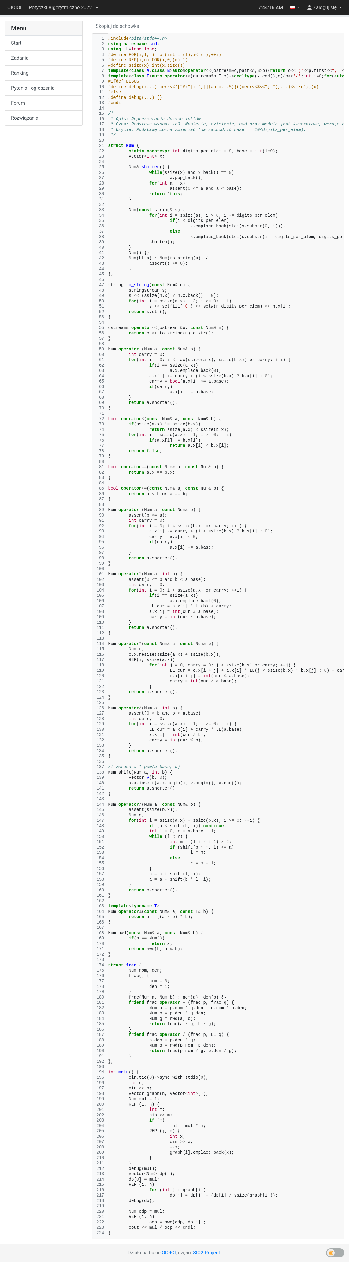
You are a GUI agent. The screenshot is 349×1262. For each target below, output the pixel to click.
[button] (63, 7)
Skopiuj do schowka (117, 26)
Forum (18, 103)
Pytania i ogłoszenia (33, 88)
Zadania (19, 58)
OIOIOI (14, 7)
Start (16, 43)
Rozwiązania (24, 118)
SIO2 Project (206, 1253)
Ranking (19, 73)
